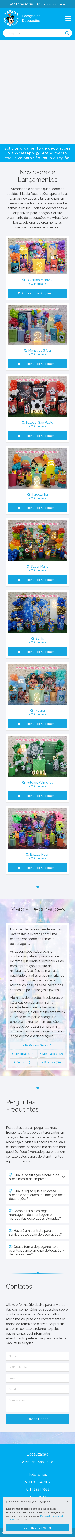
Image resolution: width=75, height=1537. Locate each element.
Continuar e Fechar (37, 1527)
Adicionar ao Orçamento (38, 293)
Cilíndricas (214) (23, 1054)
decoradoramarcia (51, 4)
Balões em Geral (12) (37, 1045)
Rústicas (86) (51, 1062)
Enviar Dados (37, 1419)
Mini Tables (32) (51, 1054)
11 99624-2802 (21, 4)
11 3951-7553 (37, 1489)
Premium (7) (23, 1062)
